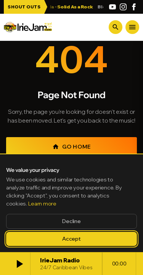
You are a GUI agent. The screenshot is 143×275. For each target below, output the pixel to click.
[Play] (19, 263)
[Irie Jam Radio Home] (28, 27)
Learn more (42, 203)
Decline (71, 221)
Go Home (71, 147)
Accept (71, 238)
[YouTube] (112, 6)
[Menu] (132, 27)
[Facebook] (133, 6)
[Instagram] (123, 6)
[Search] (115, 27)
